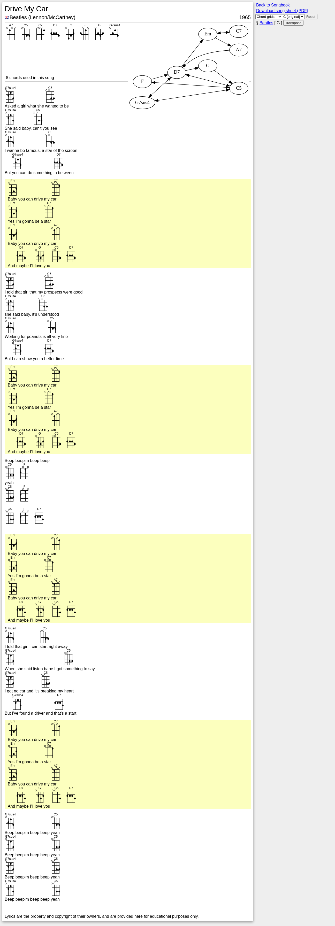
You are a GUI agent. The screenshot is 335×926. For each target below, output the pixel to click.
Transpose (293, 23)
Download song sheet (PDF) (282, 11)
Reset (310, 17)
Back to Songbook (273, 5)
